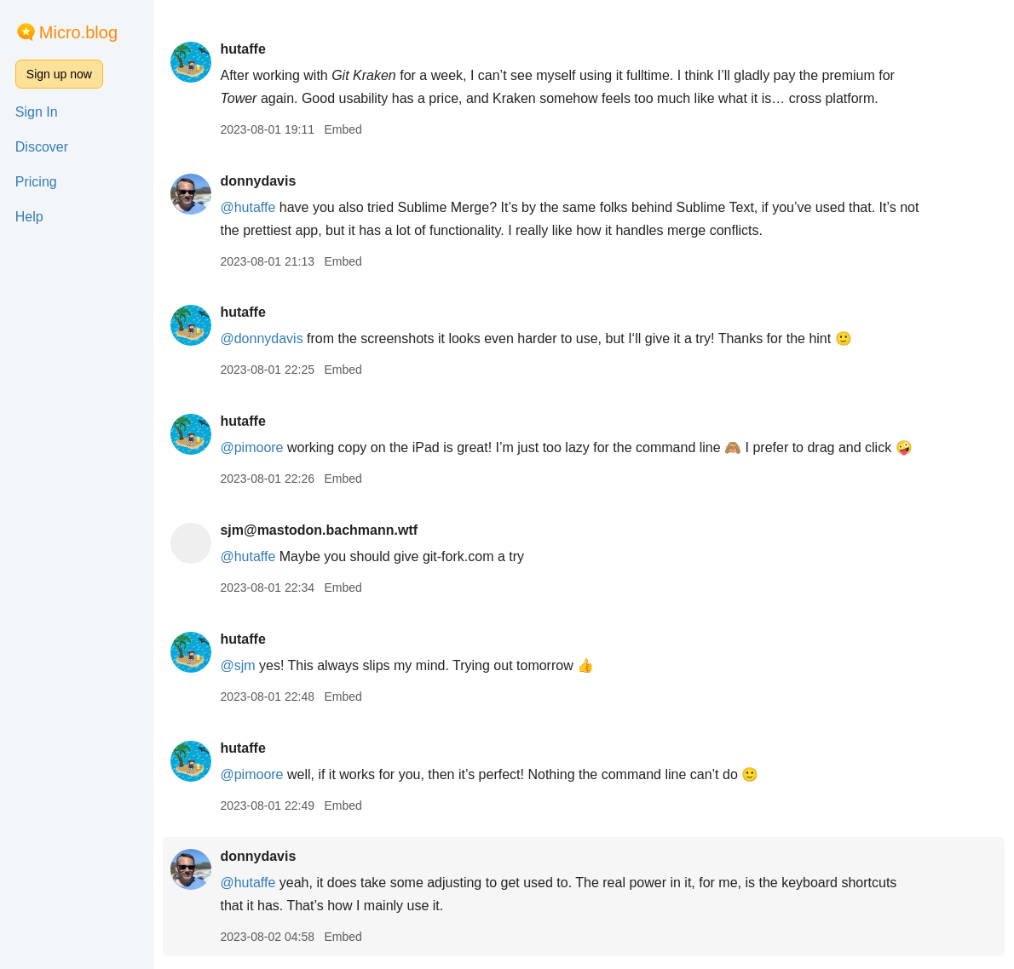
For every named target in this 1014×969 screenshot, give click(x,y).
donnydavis (258, 181)
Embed (342, 129)
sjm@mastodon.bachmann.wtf (319, 530)
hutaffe (242, 49)
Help (29, 216)
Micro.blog (78, 32)
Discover (41, 147)
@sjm (237, 665)
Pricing (36, 182)
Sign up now (59, 74)
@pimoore (251, 447)
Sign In (36, 112)
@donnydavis (261, 338)
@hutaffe (247, 207)
